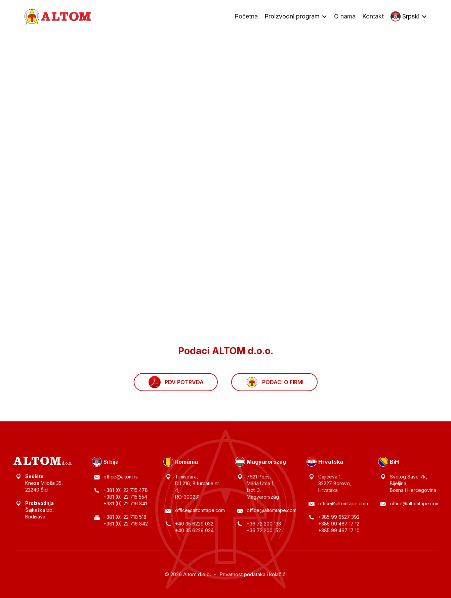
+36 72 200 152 (264, 530)
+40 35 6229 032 (194, 523)
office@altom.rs (121, 476)
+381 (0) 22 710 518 (125, 517)
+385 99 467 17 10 (339, 530)
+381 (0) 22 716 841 (125, 503)
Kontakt (373, 16)
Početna (246, 16)
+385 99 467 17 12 (338, 523)
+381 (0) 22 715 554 (125, 497)
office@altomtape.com (200, 510)
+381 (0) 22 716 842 (126, 523)
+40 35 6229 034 (194, 530)
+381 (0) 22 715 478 (126, 490)
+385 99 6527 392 (339, 517)
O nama (345, 16)
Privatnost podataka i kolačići (253, 574)
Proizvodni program (292, 16)
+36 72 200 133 (264, 523)
